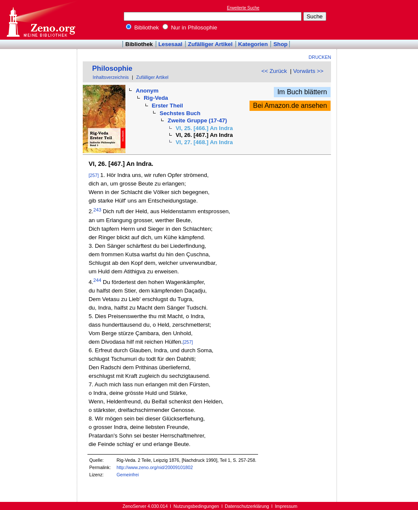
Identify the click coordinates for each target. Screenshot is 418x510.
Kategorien (253, 44)
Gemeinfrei (127, 474)
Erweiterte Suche (243, 8)
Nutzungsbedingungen (196, 506)
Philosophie (112, 68)
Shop (280, 44)
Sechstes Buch (180, 113)
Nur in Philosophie (190, 27)
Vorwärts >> (308, 71)
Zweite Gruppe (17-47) (197, 120)
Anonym (147, 90)
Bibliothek (142, 27)
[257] (94, 175)
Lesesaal (170, 44)
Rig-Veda (156, 98)
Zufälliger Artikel (210, 44)
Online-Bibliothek (40, 20)
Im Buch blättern (302, 92)
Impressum (286, 506)
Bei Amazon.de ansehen (290, 105)
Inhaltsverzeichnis (111, 77)
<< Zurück (274, 71)
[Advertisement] (378, 19)
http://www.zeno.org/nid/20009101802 (154, 467)
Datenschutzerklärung (247, 506)
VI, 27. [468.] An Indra (204, 142)
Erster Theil (167, 105)
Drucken (320, 57)
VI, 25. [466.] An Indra (204, 128)
